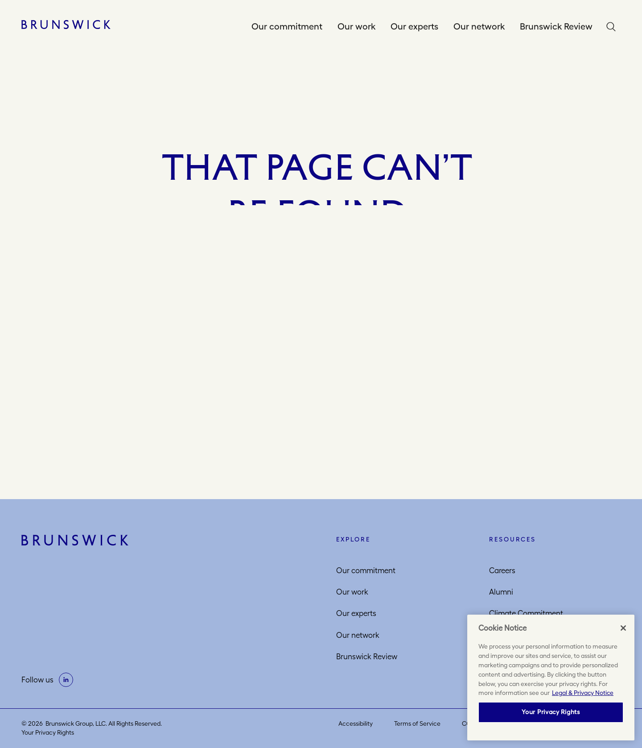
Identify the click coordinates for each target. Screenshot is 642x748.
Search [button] (613, 27)
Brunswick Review (556, 26)
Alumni (501, 591)
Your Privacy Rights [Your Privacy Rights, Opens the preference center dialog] (551, 711)
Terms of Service (417, 723)
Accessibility (355, 723)
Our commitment (286, 26)
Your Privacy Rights (47, 732)
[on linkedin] (66, 680)
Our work (356, 26)
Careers (502, 570)
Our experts (414, 26)
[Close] (623, 628)
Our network (479, 26)
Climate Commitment (526, 613)
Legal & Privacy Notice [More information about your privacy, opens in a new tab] (582, 692)
